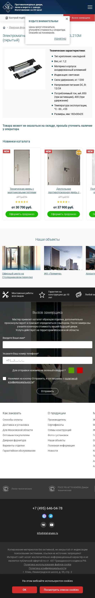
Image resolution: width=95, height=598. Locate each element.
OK (24, 589)
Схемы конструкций (59, 431)
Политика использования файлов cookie (47, 564)
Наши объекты (56, 442)
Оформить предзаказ (21, 214)
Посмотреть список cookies (61, 589)
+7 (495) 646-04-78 (47, 508)
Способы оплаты (13, 421)
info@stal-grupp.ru (47, 533)
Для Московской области (18, 431)
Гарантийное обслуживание (19, 452)
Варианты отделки (14, 447)
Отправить (47, 391)
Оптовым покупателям (16, 437)
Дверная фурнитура (14, 442)
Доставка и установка (16, 426)
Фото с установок (58, 437)
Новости (53, 452)
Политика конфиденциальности (47, 568)
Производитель (57, 421)
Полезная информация (61, 447)
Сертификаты (56, 426)
